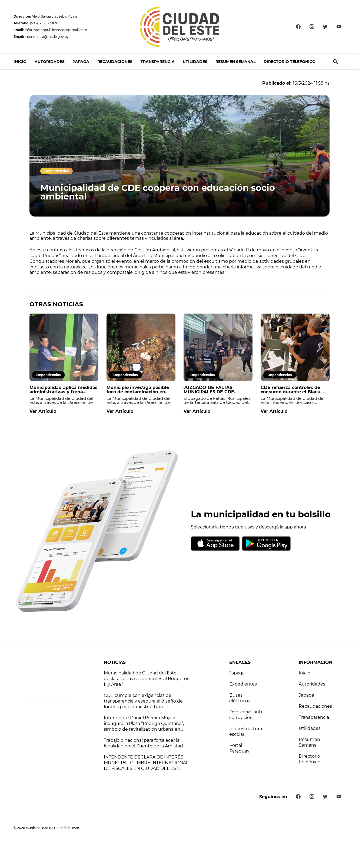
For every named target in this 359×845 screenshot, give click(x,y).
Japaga (81, 61)
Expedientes (243, 684)
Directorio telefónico (289, 61)
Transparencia (158, 61)
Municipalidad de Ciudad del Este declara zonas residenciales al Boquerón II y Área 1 (147, 678)
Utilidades (195, 61)
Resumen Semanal (235, 61)
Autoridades (50, 61)
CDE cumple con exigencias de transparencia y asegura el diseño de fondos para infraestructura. (143, 701)
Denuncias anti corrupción (245, 714)
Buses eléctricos (239, 698)
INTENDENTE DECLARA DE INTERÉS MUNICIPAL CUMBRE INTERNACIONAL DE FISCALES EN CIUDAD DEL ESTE (146, 762)
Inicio (20, 61)
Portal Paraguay (239, 748)
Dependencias (56, 171)
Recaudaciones (114, 61)
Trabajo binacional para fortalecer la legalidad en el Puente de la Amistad (143, 743)
